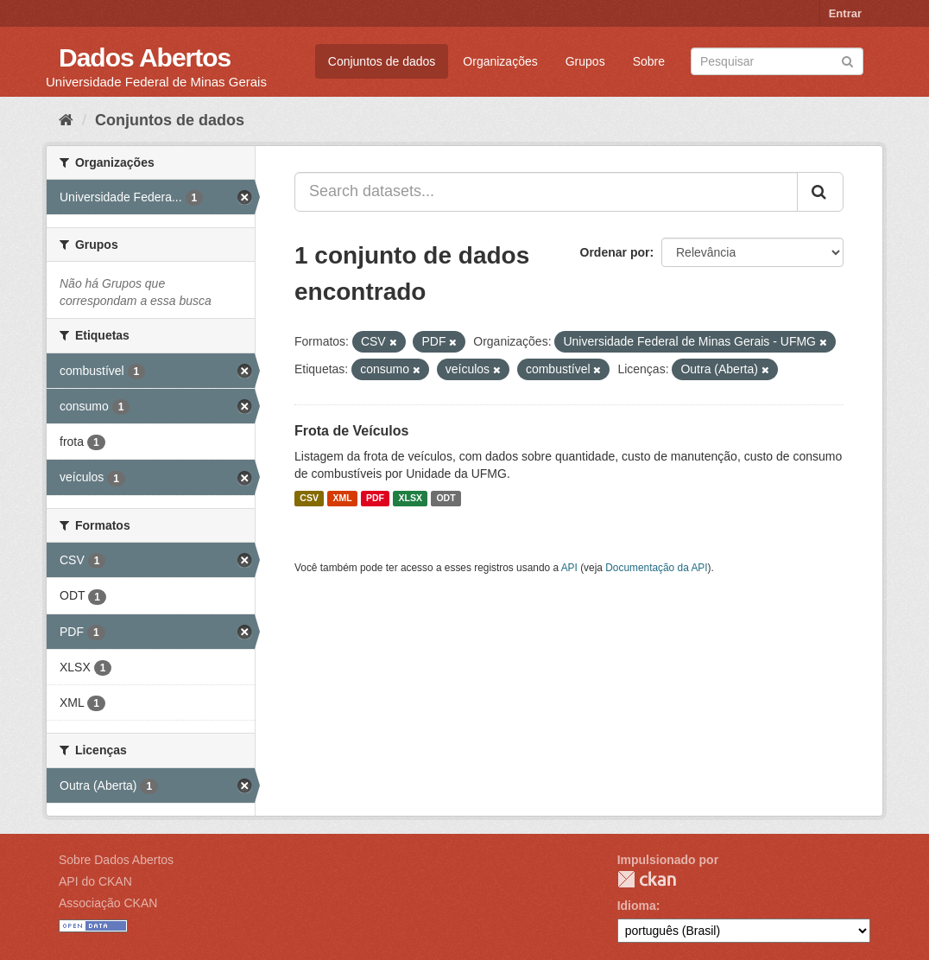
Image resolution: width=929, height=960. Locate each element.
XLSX (410, 498)
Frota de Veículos (351, 430)
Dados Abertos (145, 57)
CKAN (646, 879)
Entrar (845, 13)
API (569, 568)
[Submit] (847, 60)
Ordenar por (615, 252)
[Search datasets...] (546, 192)
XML (341, 498)
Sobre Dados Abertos (116, 860)
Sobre (649, 61)
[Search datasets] (777, 61)
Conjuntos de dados (382, 61)
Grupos (585, 61)
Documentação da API (656, 568)
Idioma (636, 905)
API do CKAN (95, 881)
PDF (375, 498)
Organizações (500, 61)
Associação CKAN (108, 903)
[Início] (66, 120)
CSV (309, 498)
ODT (445, 498)
